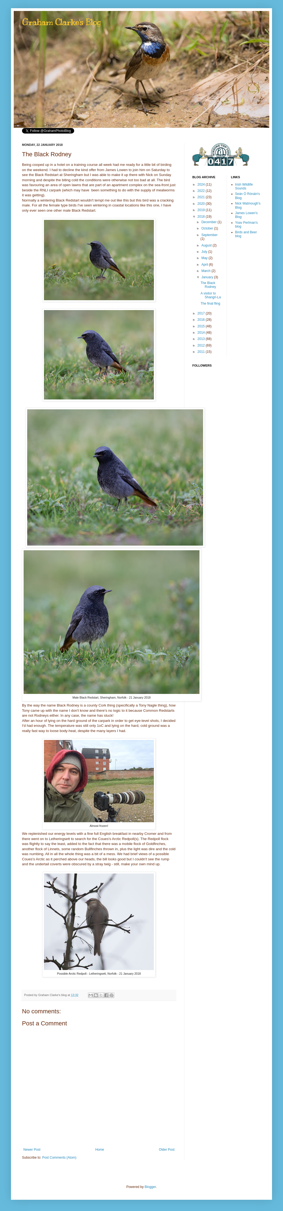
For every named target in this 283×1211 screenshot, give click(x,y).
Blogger (150, 1187)
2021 (202, 197)
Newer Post (31, 1150)
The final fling (210, 303)
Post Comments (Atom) (59, 1157)
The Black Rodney (208, 285)
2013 (202, 339)
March (206, 271)
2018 (202, 217)
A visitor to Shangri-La (211, 295)
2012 (202, 345)
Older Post (166, 1150)
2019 (202, 210)
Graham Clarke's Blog (61, 22)
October (207, 228)
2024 (202, 184)
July (204, 252)
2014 (202, 332)
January (207, 277)
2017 (202, 313)
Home (99, 1150)
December (209, 222)
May (205, 258)
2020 (202, 204)
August (207, 245)
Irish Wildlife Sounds (244, 186)
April (205, 264)
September (209, 235)
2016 (202, 320)
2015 (202, 326)
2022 (202, 191)
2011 (202, 352)
